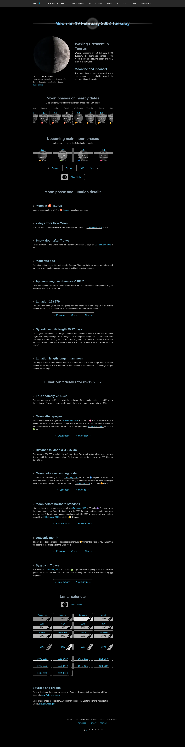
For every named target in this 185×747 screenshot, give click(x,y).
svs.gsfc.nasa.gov (47, 704)
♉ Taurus (64, 210)
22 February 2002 (82, 483)
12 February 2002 (94, 227)
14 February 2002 (70, 420)
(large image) (38, 85)
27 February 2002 (103, 245)
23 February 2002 (51, 517)
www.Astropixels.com (50, 695)
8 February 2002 (78, 508)
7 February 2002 (71, 477)
